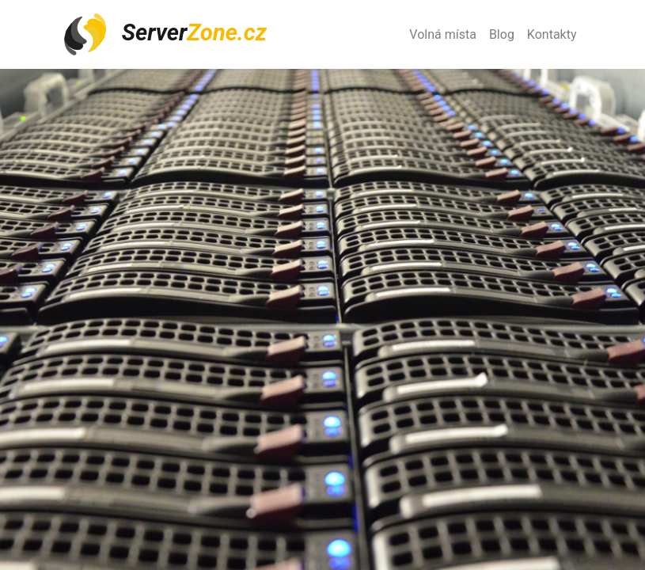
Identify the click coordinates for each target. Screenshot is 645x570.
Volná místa (442, 34)
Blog (501, 34)
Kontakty (552, 34)
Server (165, 34)
